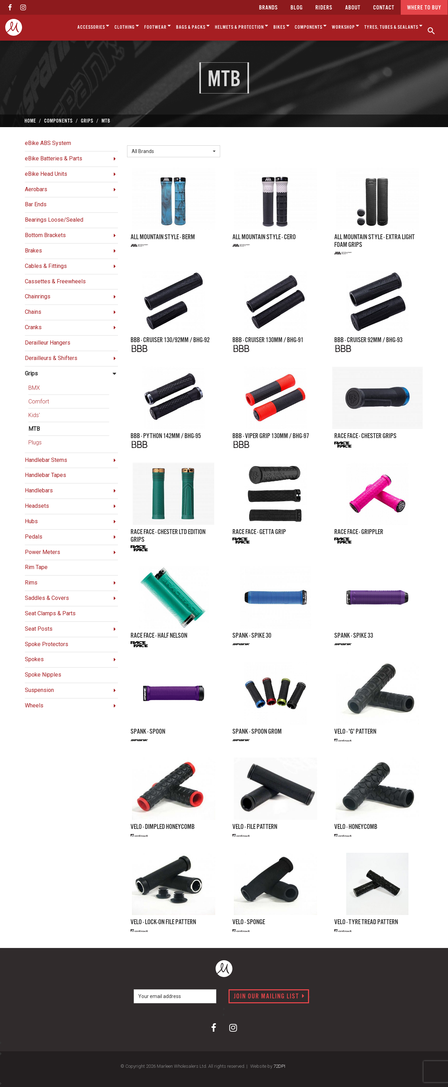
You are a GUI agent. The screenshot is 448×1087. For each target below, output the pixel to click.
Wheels (34, 705)
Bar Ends (36, 204)
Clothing (126, 26)
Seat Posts (38, 628)
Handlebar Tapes (45, 475)
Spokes (34, 659)
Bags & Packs (193, 26)
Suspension (39, 690)
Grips (31, 373)
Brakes (33, 250)
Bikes (281, 26)
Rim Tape (36, 567)
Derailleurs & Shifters (51, 358)
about (352, 8)
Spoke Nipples (43, 674)
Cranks (33, 327)
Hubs (31, 521)
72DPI (279, 1066)
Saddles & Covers (47, 598)
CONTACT (383, 8)
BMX (34, 388)
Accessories (93, 26)
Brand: (136, 139)
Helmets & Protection (241, 26)
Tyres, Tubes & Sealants (393, 26)
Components (311, 26)
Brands (268, 8)
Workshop (345, 26)
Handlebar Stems (46, 460)
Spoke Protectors (46, 644)
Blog (296, 8)
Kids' (34, 415)
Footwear (157, 26)
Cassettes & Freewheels (55, 281)
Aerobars (36, 189)
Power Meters (42, 552)
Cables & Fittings (46, 266)
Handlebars (39, 490)
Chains (33, 312)
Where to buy (424, 8)
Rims (31, 582)
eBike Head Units (46, 174)
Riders (323, 8)
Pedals (33, 536)
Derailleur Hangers (47, 342)
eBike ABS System (48, 143)
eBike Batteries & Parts (53, 158)
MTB (34, 428)
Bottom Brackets (45, 235)
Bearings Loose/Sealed (54, 219)
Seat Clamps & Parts (50, 613)
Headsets (37, 506)
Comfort (38, 401)
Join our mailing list (269, 996)
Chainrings (37, 296)
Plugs (35, 442)
